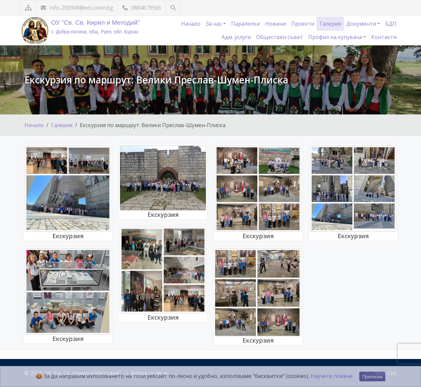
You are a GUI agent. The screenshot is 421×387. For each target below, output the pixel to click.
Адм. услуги (236, 37)
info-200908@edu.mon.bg (76, 7)
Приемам (372, 376)
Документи (361, 23)
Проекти (302, 23)
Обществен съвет (279, 37)
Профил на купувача (335, 37)
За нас (214, 23)
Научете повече (332, 376)
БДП (391, 23)
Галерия (330, 23)
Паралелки (245, 23)
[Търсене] (172, 7)
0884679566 (141, 7)
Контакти (384, 37)
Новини (275, 23)
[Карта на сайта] (28, 7)
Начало (190, 23)
